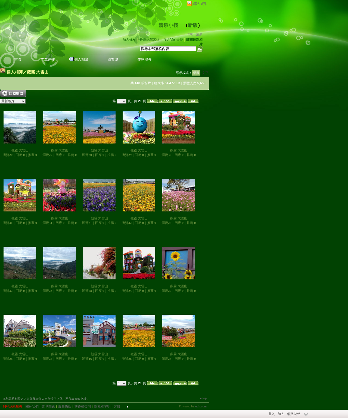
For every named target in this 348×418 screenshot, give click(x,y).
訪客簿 (113, 59)
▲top (203, 398)
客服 (117, 406)
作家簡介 (145, 59)
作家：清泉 (194, 34)
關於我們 (32, 406)
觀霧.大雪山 (37, 72)
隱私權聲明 (102, 406)
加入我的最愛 (173, 40)
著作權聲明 (82, 406)
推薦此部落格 (149, 40)
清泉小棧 (168, 25)
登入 (271, 414)
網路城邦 (199, 4)
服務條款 (64, 406)
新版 (193, 25)
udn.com (201, 406)
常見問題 (48, 406)
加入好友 (129, 40)
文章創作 (48, 59)
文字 (205, 73)
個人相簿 (81, 59)
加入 (281, 414)
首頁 (17, 59)
